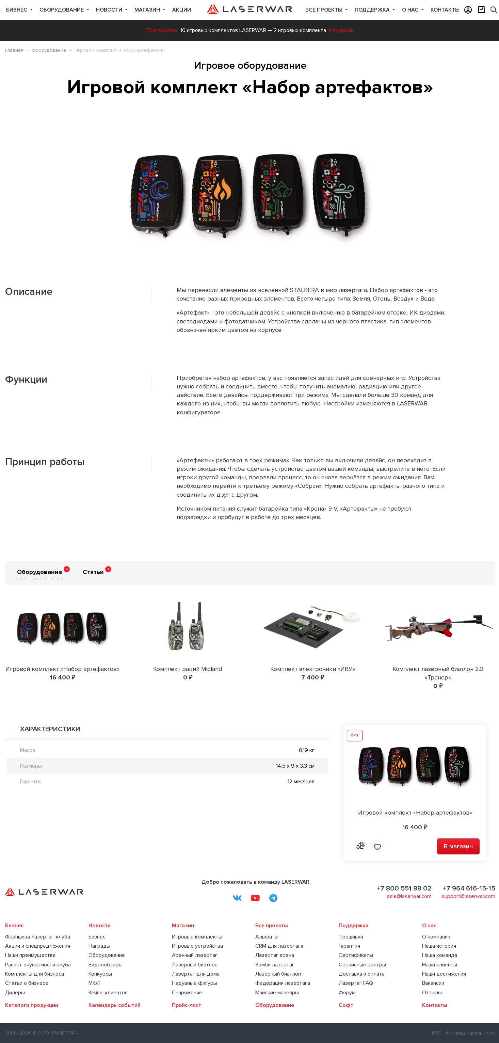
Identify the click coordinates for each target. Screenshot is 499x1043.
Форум (347, 992)
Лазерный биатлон (195, 964)
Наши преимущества (30, 955)
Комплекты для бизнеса (34, 973)
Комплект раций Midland (187, 669)
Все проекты (271, 925)
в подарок (341, 30)
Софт (346, 1005)
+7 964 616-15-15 (468, 888)
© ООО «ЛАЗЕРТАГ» (55, 1033)
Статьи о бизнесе (26, 983)
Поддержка (373, 9)
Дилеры (15, 992)
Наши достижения (444, 973)
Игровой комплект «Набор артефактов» (62, 669)
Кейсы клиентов (108, 992)
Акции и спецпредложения (37, 946)
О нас (411, 9)
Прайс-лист (186, 1005)
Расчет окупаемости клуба (38, 964)
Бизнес (17, 9)
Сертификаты (356, 955)
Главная (14, 50)
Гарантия (349, 946)
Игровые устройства (197, 946)
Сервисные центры (362, 964)
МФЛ (94, 983)
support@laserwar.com (468, 896)
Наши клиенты (439, 964)
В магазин (458, 846)
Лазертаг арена (274, 955)
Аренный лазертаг (195, 955)
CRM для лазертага (279, 946)
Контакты (445, 9)
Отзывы (432, 992)
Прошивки (351, 936)
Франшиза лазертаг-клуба (37, 936)
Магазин (147, 9)
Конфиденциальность (470, 1033)
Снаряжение (187, 992)
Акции (181, 9)
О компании (436, 936)
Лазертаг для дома (196, 973)
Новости (110, 9)
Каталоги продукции (31, 1005)
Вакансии (433, 983)
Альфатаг (267, 936)
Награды (99, 946)
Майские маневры (277, 992)
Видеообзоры (105, 964)
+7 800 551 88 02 (404, 888)
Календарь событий (114, 1005)
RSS (436, 1033)
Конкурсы (100, 973)
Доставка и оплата (362, 973)
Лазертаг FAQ (356, 983)
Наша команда (439, 955)
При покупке (162, 30)
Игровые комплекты (197, 936)
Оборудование (62, 9)
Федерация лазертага (282, 983)
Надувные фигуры (194, 983)
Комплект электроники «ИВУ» (312, 669)
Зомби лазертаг (274, 964)
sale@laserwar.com (409, 896)
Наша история (439, 946)
